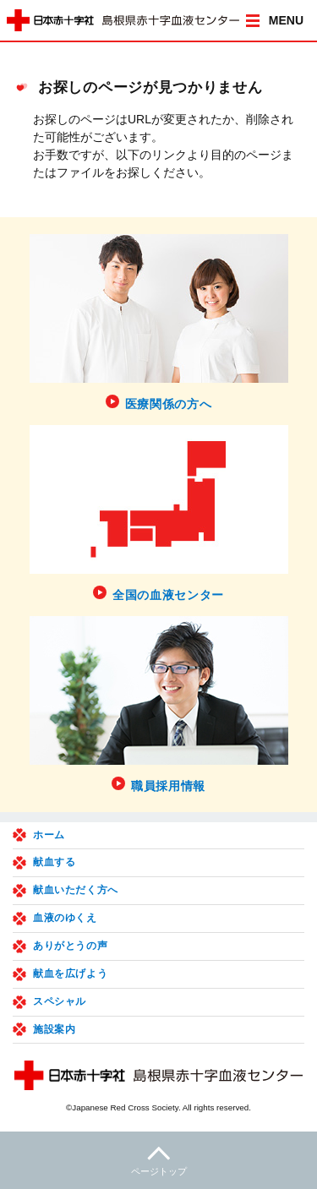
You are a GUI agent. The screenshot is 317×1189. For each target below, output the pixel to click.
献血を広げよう (70, 973)
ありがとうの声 (70, 946)
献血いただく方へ (75, 890)
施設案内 (54, 1029)
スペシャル (59, 1001)
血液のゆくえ (65, 918)
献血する (54, 862)
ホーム (49, 835)
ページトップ (158, 1159)
